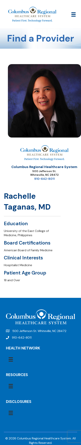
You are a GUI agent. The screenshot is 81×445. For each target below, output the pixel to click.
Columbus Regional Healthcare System (44, 167)
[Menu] (73, 14)
